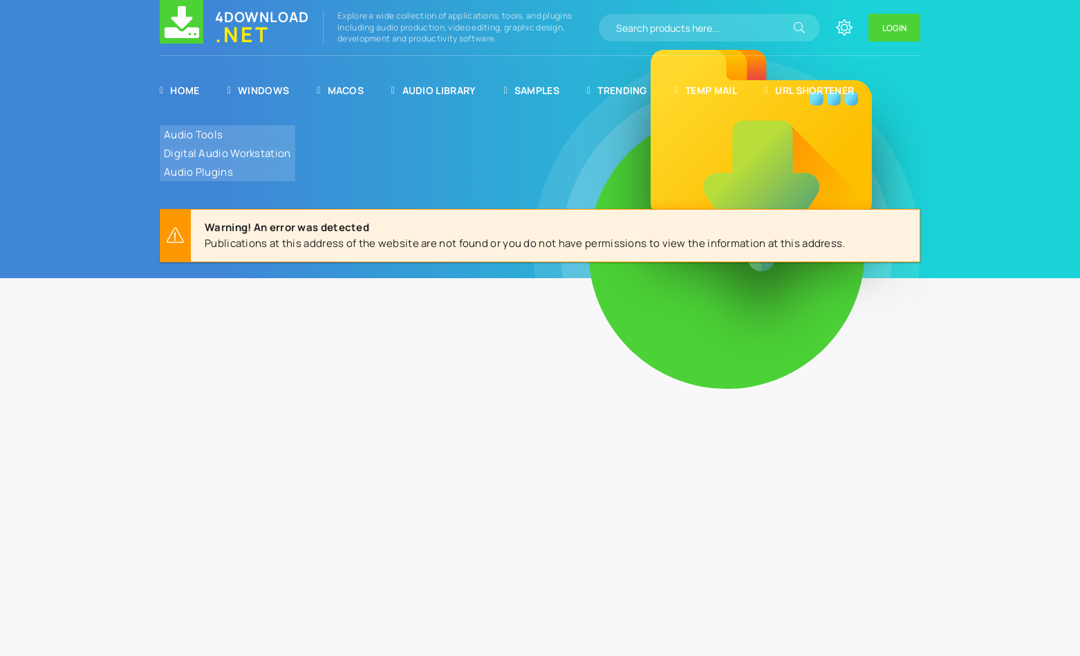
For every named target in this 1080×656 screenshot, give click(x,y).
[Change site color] (844, 27)
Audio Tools (193, 134)
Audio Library (433, 90)
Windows (258, 90)
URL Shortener (809, 90)
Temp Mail (706, 90)
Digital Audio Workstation (227, 153)
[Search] (799, 28)
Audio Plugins (198, 172)
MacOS (340, 90)
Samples (531, 90)
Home (180, 90)
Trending (617, 90)
